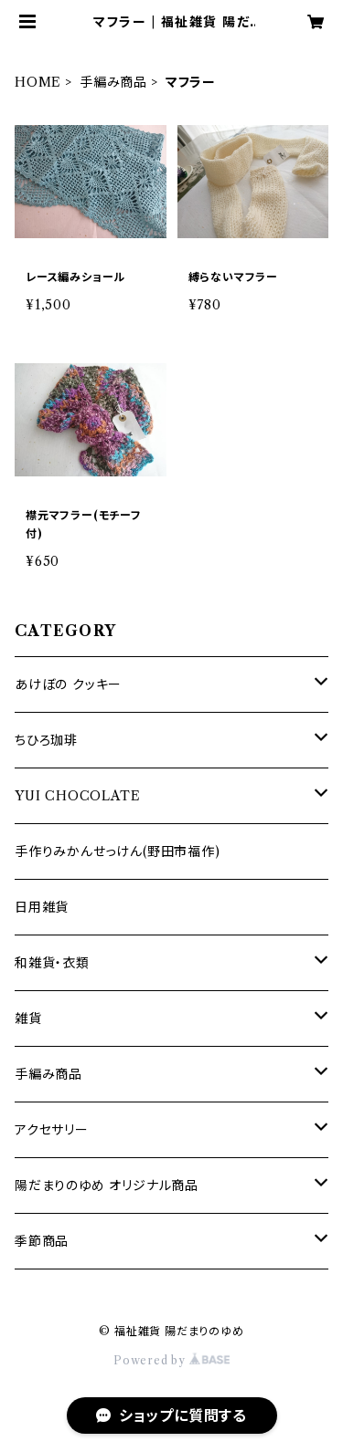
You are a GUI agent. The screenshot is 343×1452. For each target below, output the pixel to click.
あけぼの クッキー (68, 684)
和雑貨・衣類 (52, 963)
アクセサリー (52, 1130)
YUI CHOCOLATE (77, 796)
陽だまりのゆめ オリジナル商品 (106, 1185)
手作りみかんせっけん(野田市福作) (117, 851)
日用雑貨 (42, 907)
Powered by (171, 1360)
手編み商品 (113, 82)
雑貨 (28, 1018)
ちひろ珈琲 (46, 740)
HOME (38, 82)
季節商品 (42, 1241)
